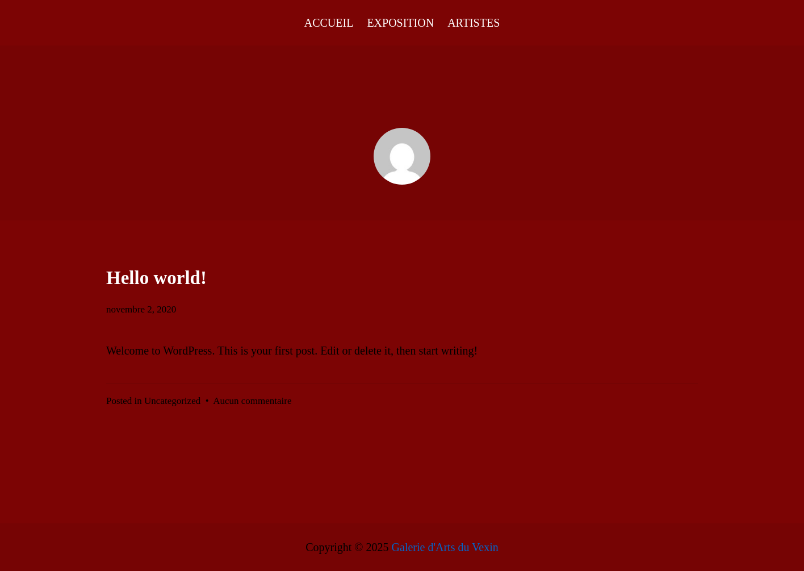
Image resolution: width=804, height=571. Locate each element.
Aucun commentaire (252, 400)
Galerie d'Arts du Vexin (445, 547)
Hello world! (156, 278)
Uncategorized (172, 400)
